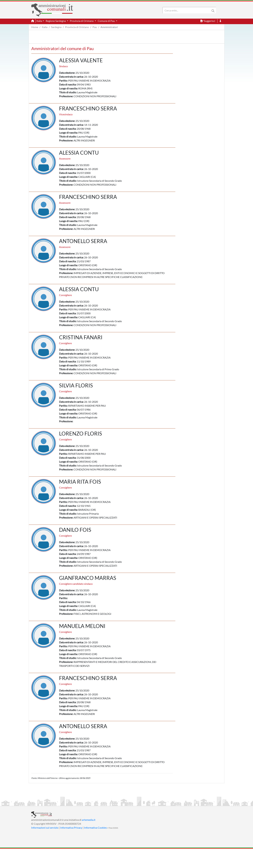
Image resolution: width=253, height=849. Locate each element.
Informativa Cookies (95, 827)
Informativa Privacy (71, 827)
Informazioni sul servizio (44, 827)
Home (34, 27)
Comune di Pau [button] (106, 20)
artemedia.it (88, 819)
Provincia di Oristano (77, 27)
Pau (94, 27)
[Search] (187, 9)
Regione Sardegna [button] (56, 20)
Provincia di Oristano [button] (82, 20)
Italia (44, 27)
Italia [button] (39, 20)
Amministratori (109, 27)
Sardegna (56, 27)
